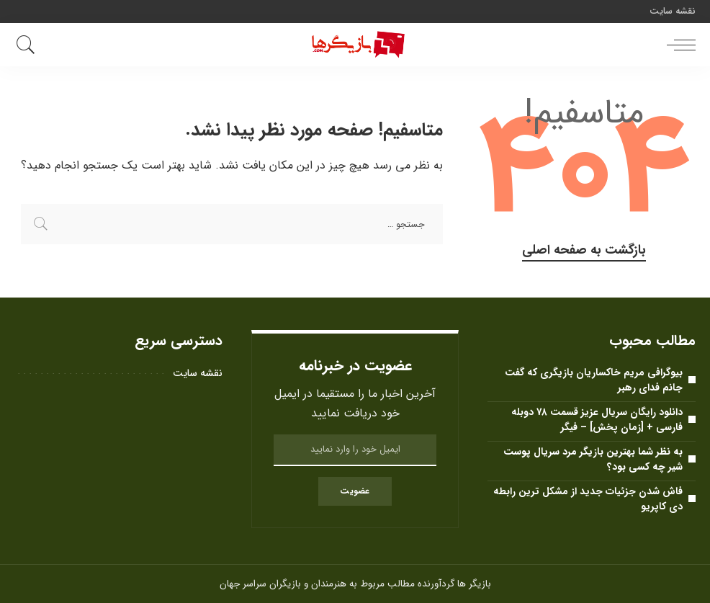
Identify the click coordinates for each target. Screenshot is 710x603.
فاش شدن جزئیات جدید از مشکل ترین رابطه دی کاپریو (588, 498)
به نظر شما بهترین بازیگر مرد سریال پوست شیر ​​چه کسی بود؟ (593, 459)
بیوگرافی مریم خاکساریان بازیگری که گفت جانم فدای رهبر (594, 380)
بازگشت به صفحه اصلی (584, 250)
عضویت (354, 491)
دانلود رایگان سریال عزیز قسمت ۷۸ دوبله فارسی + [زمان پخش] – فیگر (597, 419)
